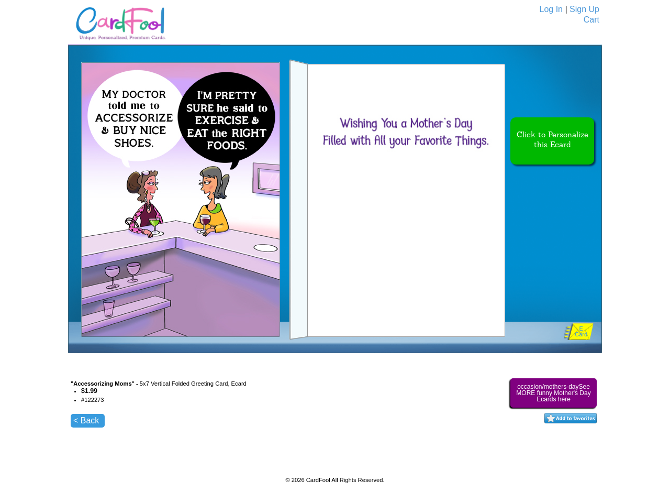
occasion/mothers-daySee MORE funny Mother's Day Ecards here (553, 393)
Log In (551, 9)
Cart (591, 19)
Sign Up (584, 9)
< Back (86, 420)
